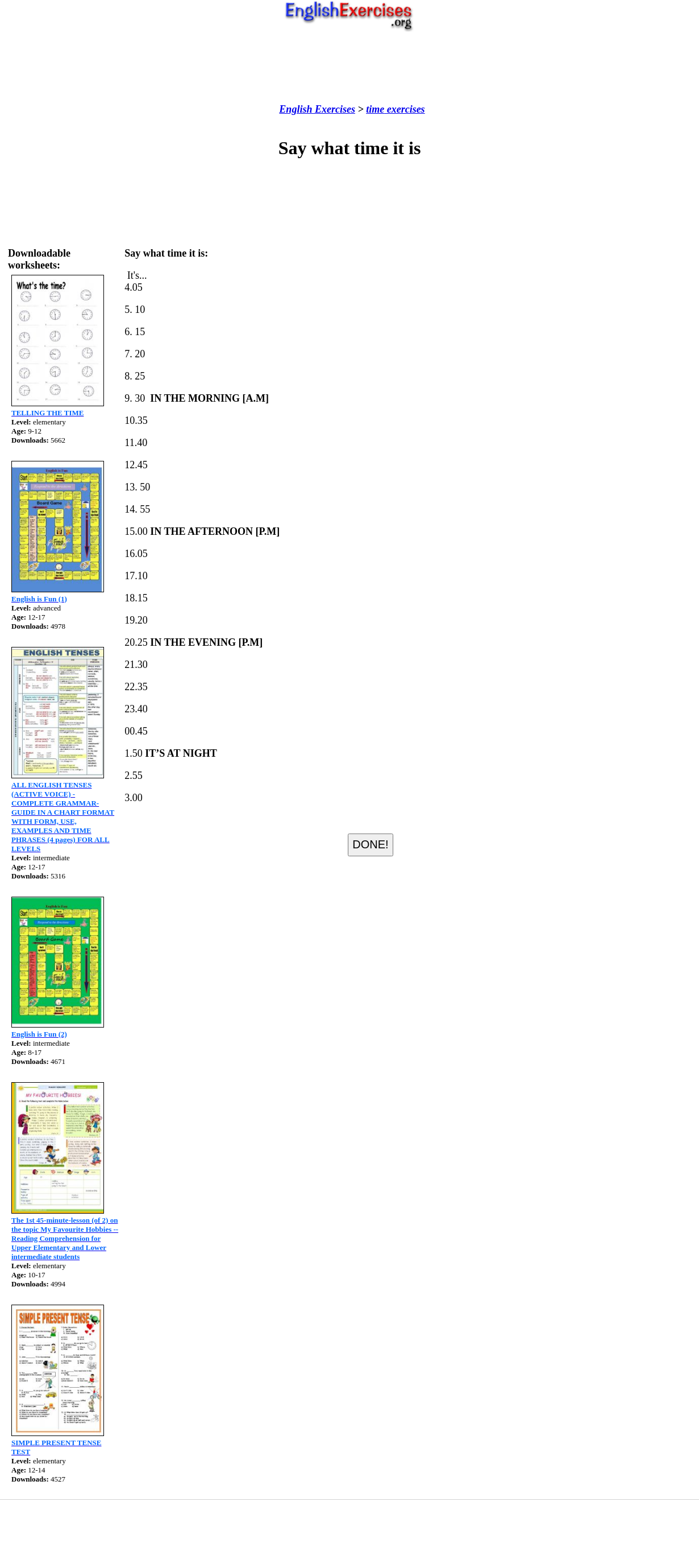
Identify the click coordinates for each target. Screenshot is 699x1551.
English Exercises (317, 109)
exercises (404, 109)
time (375, 109)
